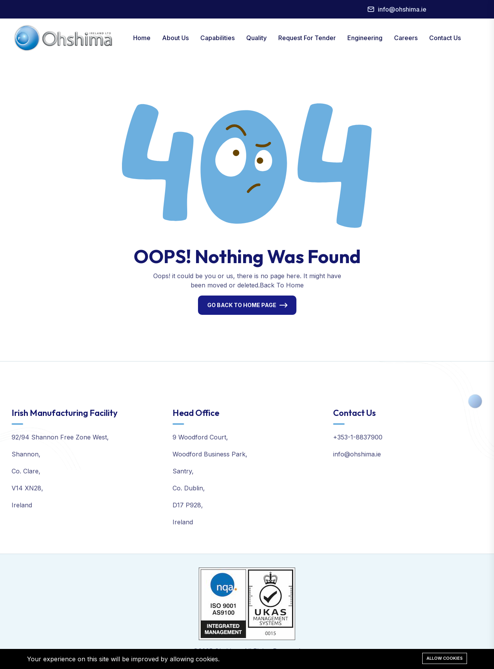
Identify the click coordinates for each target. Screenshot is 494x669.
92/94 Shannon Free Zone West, (60, 437)
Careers (406, 38)
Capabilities (217, 38)
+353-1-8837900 (357, 437)
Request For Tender (307, 38)
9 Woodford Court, (200, 437)
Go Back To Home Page (241, 305)
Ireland (22, 505)
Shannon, (26, 454)
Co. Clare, (26, 471)
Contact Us (445, 38)
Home (142, 38)
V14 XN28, (27, 488)
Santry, (183, 471)
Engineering (364, 38)
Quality (256, 38)
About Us (175, 38)
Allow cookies (444, 658)
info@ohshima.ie (402, 9)
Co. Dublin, (189, 488)
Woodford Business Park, (210, 454)
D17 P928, (188, 505)
